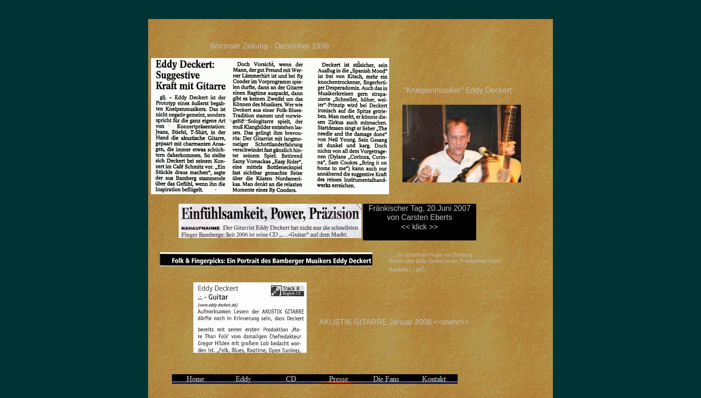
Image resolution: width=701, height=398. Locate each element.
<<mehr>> (451, 322)
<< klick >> (419, 227)
